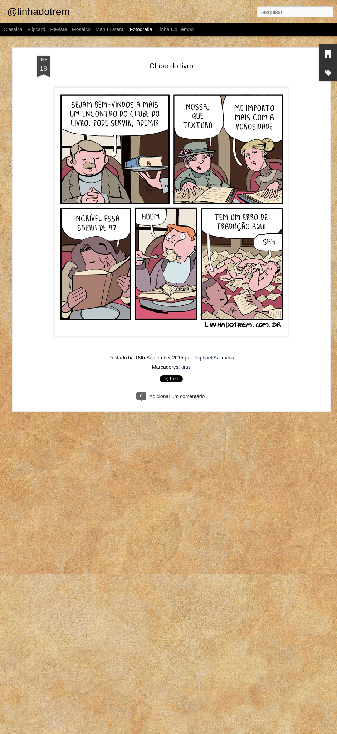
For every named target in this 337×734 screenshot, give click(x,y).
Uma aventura (220, 708)
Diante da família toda (135, 614)
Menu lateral (110, 29)
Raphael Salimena (214, 294)
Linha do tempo (175, 29)
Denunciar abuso (249, 730)
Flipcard (36, 29)
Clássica (13, 29)
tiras (186, 304)
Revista (58, 29)
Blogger (226, 730)
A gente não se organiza (221, 610)
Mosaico (81, 29)
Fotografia (141, 29)
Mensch (48, 712)
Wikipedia (132, 712)
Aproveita (46, 611)
